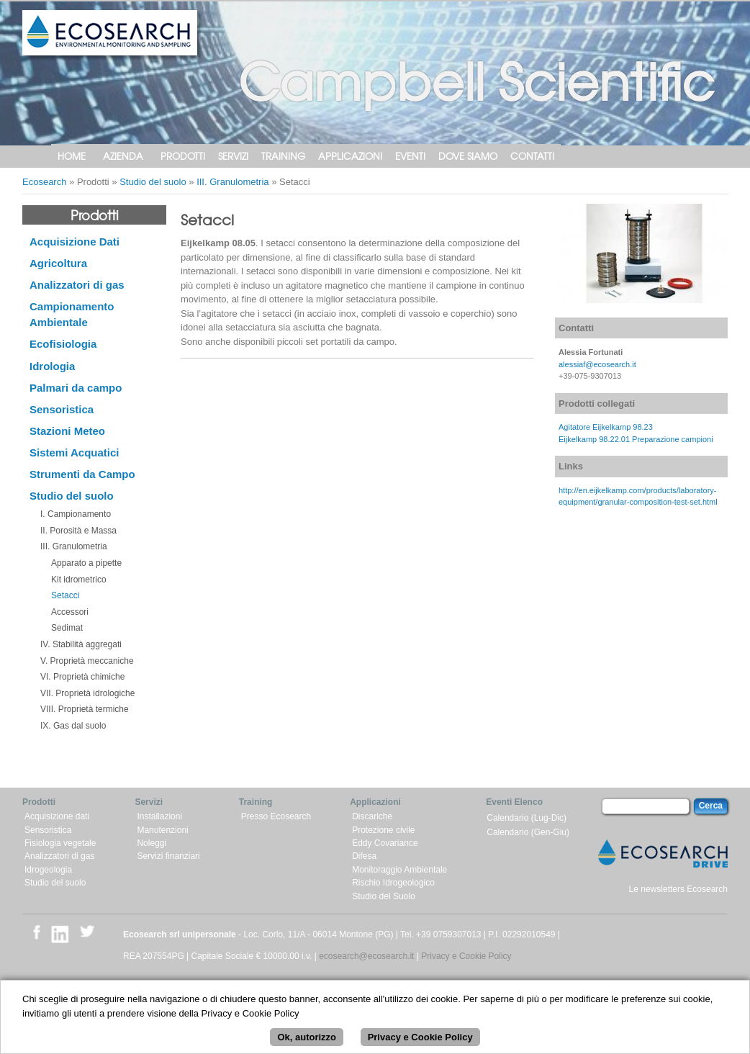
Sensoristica (62, 409)
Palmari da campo (76, 388)
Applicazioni (350, 156)
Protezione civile (383, 830)
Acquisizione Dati (74, 241)
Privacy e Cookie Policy (466, 956)
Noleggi (151, 843)
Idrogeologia (48, 870)
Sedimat (67, 628)
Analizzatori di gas (77, 285)
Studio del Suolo (383, 896)
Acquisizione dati (56, 816)
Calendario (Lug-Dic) (526, 818)
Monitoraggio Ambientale (399, 870)
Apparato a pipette (86, 563)
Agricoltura (58, 263)
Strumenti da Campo (82, 474)
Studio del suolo (152, 181)
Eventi (410, 156)
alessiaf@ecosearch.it (597, 364)
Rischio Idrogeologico (393, 883)
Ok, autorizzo (306, 1042)
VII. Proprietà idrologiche (87, 693)
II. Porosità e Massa (78, 531)
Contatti (532, 156)
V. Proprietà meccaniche (87, 661)
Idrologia (52, 366)
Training (283, 156)
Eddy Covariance (384, 843)
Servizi (233, 156)
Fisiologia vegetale (60, 843)
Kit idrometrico (79, 580)
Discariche (372, 816)
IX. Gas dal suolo (73, 726)
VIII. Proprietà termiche (84, 709)
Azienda (123, 156)
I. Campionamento (75, 514)
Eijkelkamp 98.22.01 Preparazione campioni (636, 439)
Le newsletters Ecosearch (678, 889)
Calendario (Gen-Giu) (528, 832)
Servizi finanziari (168, 856)
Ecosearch (44, 181)
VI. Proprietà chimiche (82, 677)
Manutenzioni (162, 830)
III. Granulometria (232, 181)
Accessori (70, 612)
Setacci (65, 595)
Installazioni (159, 816)
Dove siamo (467, 156)
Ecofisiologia (63, 344)
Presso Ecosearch (276, 816)
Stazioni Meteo (67, 431)
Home (72, 156)
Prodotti (183, 156)
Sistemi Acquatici (74, 452)
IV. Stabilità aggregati (81, 644)
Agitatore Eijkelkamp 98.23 (606, 427)
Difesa (364, 856)
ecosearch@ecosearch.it (366, 956)
